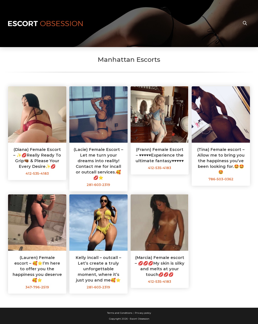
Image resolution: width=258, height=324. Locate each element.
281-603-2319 (98, 185)
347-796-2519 (37, 287)
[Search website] (245, 23)
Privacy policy (143, 312)
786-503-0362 (220, 179)
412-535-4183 (37, 173)
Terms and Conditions (119, 312)
